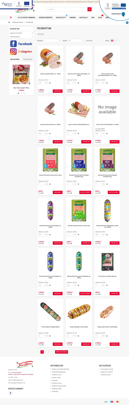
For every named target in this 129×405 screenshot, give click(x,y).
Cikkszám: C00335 (72, 80)
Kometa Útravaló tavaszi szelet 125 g (79, 225)
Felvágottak (16, 48)
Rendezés (40, 40)
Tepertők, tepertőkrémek (19, 65)
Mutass (65, 40)
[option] (21, 126)
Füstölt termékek (17, 68)
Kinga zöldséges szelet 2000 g (79, 327)
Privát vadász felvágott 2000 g (50, 327)
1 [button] (18, 143)
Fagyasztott (61, 16)
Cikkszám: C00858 (43, 333)
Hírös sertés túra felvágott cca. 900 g (107, 124)
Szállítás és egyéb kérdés (59, 386)
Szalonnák (16, 55)
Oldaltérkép (55, 391)
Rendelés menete (56, 383)
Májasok (15, 58)
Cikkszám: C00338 (100, 80)
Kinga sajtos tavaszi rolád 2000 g (107, 327)
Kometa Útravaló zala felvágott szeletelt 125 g (107, 175)
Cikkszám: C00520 (43, 181)
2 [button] (21, 143)
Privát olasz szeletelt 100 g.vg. (107, 276)
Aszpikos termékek (18, 45)
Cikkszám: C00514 (100, 181)
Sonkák (15, 50)
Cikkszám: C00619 (100, 130)
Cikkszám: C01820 (100, 282)
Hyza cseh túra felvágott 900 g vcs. (78, 124)
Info (93, 17)
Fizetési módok (56, 377)
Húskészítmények (45, 17)
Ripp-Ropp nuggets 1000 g (21, 137)
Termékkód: (99, 129)
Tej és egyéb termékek (16, 84)
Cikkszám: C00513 (72, 181)
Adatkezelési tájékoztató (59, 372)
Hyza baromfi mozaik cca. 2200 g (50, 124)
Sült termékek (16, 78)
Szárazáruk (16, 43)
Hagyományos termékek (19, 80)
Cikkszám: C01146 (72, 333)
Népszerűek (14, 109)
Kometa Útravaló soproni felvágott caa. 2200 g (79, 277)
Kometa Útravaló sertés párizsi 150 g (50, 175)
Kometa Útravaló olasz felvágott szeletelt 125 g (79, 175)
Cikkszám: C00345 (43, 130)
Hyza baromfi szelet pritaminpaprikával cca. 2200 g (107, 74)
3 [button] (24, 143)
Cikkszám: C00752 (100, 333)
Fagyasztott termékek (16, 34)
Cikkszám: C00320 (72, 282)
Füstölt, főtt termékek (19, 53)
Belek (14, 70)
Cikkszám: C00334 (43, 80)
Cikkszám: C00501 (43, 282)
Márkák (73, 17)
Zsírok (14, 63)
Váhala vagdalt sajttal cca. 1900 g (50, 74)
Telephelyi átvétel (56, 388)
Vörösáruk (16, 40)
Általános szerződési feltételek (60, 369)
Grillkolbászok (17, 73)
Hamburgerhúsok (18, 75)
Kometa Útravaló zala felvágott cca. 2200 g (50, 226)
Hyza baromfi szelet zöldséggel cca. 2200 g (79, 74)
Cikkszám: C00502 (43, 231)
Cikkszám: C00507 (100, 231)
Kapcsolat (83, 17)
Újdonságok (27, 109)
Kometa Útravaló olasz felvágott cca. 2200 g (50, 277)
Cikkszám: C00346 (72, 130)
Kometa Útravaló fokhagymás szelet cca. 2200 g (107, 226)
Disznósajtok (16, 60)
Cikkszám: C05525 (72, 231)
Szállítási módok (56, 374)
